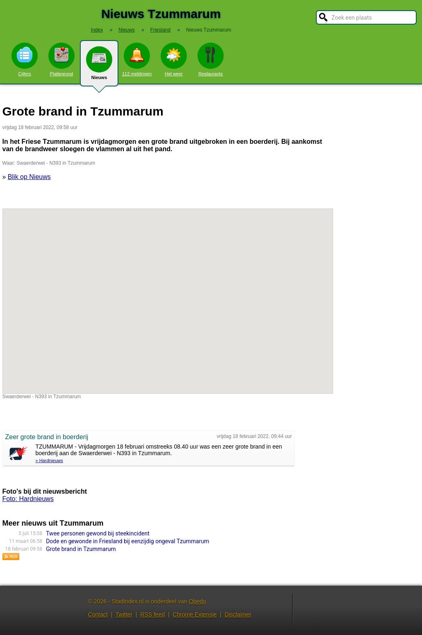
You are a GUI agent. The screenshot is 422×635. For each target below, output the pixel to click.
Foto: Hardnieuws (28, 498)
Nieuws (99, 66)
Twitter (124, 614)
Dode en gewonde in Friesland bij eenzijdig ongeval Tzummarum (127, 541)
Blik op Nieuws (29, 176)
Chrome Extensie (194, 614)
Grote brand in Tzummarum (81, 549)
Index (97, 30)
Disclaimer (238, 614)
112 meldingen (137, 59)
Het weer (174, 59)
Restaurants (210, 59)
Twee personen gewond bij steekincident (98, 533)
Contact (98, 614)
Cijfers (24, 59)
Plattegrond (61, 59)
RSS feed (152, 614)
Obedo (197, 601)
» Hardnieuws (49, 460)
